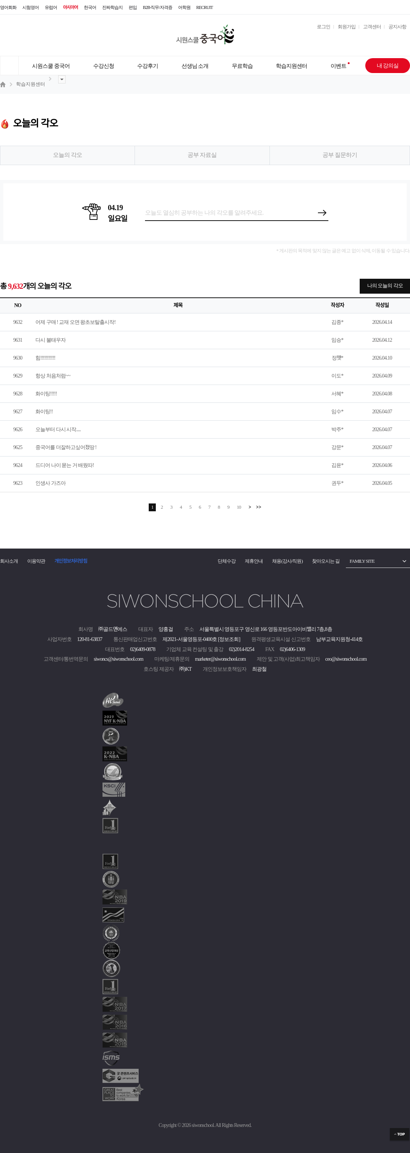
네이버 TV (357, 7)
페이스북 (402, 7)
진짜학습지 (112, 7)
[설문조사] (329, 39)
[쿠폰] (382, 39)
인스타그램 (372, 7)
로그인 (323, 26)
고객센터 (372, 26)
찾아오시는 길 (326, 561)
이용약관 (36, 561)
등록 (322, 212)
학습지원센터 (30, 84)
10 (239, 507)
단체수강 (227, 561)
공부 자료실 (202, 155)
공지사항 (397, 26)
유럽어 (51, 7)
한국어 (90, 7)
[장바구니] (400, 39)
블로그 (387, 7)
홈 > (3, 84)
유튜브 (342, 7)
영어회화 (8, 7)
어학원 (184, 7)
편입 (133, 7)
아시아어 (70, 7)
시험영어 (30, 7)
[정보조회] (229, 639)
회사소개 (9, 561)
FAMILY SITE (362, 561)
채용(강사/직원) (287, 561)
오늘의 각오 (67, 155)
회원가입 (347, 26)
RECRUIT (204, 7)
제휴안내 (254, 561)
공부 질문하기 (339, 155)
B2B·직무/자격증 (157, 7)
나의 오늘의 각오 (385, 285)
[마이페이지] (364, 39)
